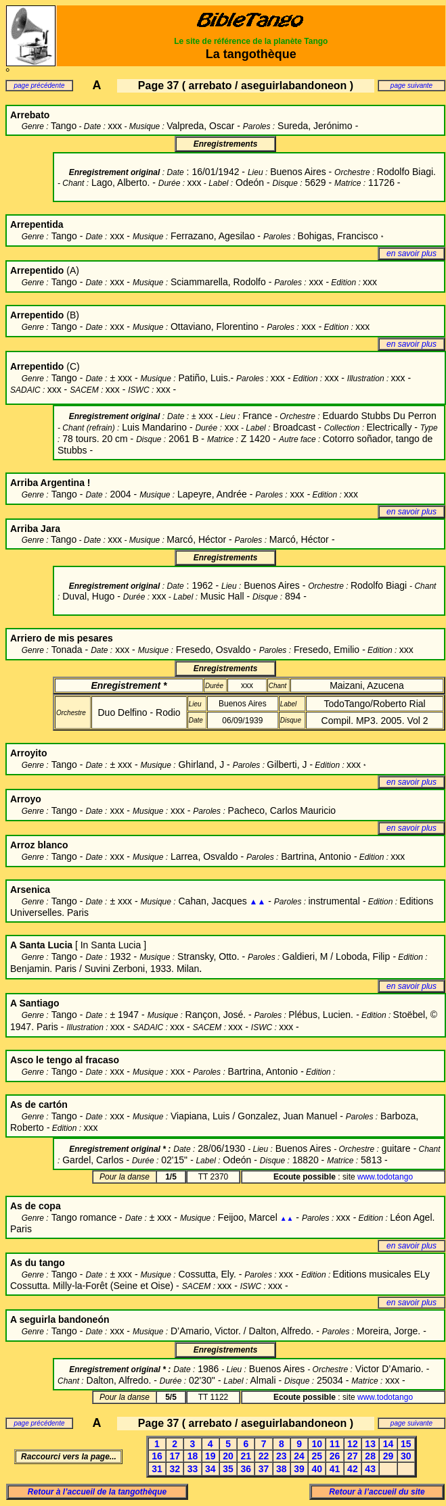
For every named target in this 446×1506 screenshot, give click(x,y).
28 (370, 1456)
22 (264, 1456)
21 (246, 1456)
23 (281, 1456)
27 (352, 1456)
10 (317, 1443)
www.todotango (385, 1177)
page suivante (411, 85)
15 (406, 1443)
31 (157, 1468)
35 (228, 1468)
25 (317, 1456)
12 (352, 1443)
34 (210, 1468)
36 (246, 1468)
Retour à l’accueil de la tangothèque (97, 1492)
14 (388, 1443)
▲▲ (258, 901)
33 (192, 1468)
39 (299, 1468)
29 (388, 1456)
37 (264, 1468)
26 (335, 1456)
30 (406, 1456)
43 (370, 1468)
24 (299, 1456)
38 (281, 1468)
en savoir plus (411, 253)
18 (192, 1456)
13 (370, 1443)
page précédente (39, 85)
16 (157, 1456)
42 (352, 1468)
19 (210, 1456)
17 (174, 1456)
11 (335, 1443)
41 (335, 1468)
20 (228, 1456)
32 (174, 1468)
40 (317, 1468)
